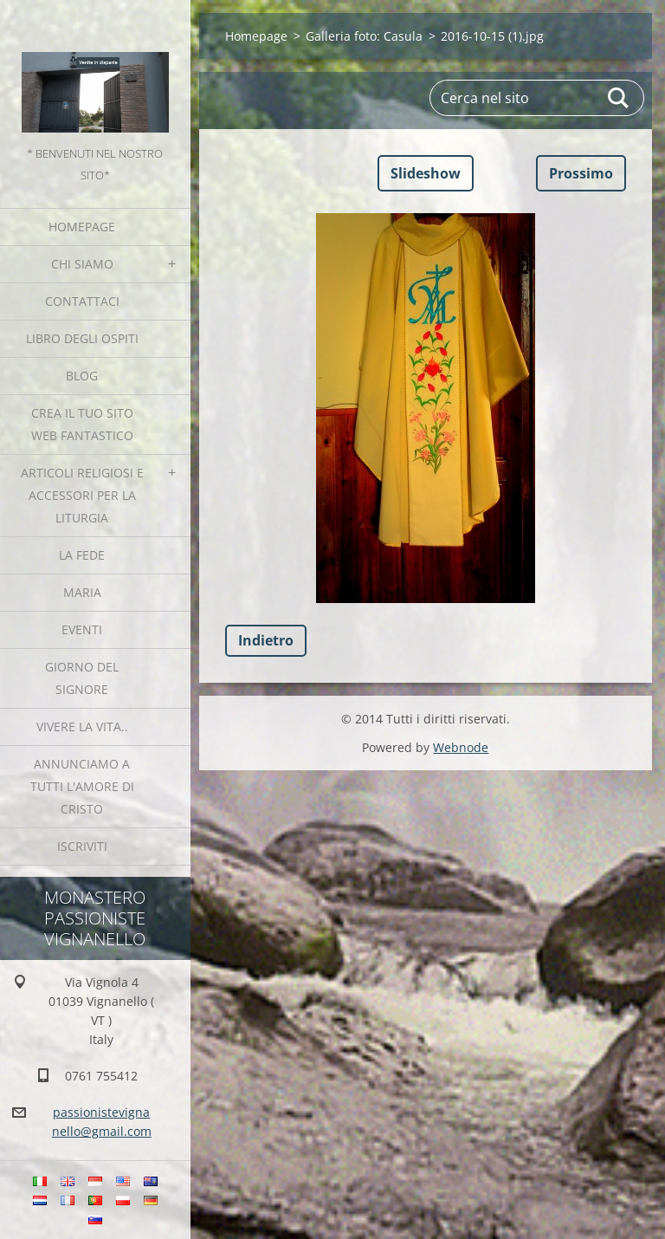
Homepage (81, 226)
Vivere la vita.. (82, 726)
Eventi (81, 629)
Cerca (619, 98)
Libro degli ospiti (82, 338)
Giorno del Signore (82, 677)
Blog (82, 375)
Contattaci (82, 301)
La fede (82, 555)
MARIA (82, 592)
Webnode (460, 747)
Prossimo (581, 173)
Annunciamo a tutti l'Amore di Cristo (82, 786)
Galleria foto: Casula (364, 36)
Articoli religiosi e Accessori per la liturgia (82, 495)
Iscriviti (82, 846)
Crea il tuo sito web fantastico (82, 424)
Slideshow (426, 173)
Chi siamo (82, 264)
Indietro (266, 640)
